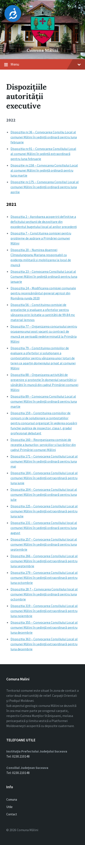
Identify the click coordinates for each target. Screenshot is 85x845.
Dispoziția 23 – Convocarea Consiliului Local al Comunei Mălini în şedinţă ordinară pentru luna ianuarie (43, 276)
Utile (9, 807)
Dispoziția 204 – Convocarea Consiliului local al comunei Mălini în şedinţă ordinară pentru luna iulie (43, 494)
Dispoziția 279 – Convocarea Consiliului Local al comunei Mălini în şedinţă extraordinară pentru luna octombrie (44, 577)
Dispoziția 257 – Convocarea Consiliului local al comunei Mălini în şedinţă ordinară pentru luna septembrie (43, 544)
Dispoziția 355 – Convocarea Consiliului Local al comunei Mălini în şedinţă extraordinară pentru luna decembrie (44, 627)
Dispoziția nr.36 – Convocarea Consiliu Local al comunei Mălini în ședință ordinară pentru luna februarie (43, 137)
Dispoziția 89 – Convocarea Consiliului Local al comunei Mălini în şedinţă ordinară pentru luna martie (43, 401)
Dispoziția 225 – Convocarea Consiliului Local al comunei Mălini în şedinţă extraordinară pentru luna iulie (44, 511)
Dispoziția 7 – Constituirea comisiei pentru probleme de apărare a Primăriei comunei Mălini (40, 238)
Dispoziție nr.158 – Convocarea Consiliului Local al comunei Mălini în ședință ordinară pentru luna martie (44, 170)
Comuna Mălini (42, 50)
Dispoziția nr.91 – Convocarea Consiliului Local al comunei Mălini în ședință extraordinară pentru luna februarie (43, 154)
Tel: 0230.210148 (18, 756)
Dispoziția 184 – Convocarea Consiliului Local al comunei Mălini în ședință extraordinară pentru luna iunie (44, 478)
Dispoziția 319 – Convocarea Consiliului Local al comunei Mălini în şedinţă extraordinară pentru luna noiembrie (44, 611)
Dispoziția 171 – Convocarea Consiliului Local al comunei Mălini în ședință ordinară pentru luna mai (44, 461)
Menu (45, 64)
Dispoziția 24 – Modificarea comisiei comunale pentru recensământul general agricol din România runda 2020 (43, 293)
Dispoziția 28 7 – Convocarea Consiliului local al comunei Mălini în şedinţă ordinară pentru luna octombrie (44, 594)
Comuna (11, 799)
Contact (11, 814)
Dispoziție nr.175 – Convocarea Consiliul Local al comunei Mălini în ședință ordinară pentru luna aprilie (44, 187)
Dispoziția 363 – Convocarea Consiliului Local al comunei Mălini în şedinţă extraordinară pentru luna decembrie (44, 644)
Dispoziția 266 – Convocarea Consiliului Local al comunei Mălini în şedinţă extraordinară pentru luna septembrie (44, 561)
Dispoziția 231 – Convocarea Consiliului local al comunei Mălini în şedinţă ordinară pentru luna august (43, 528)
